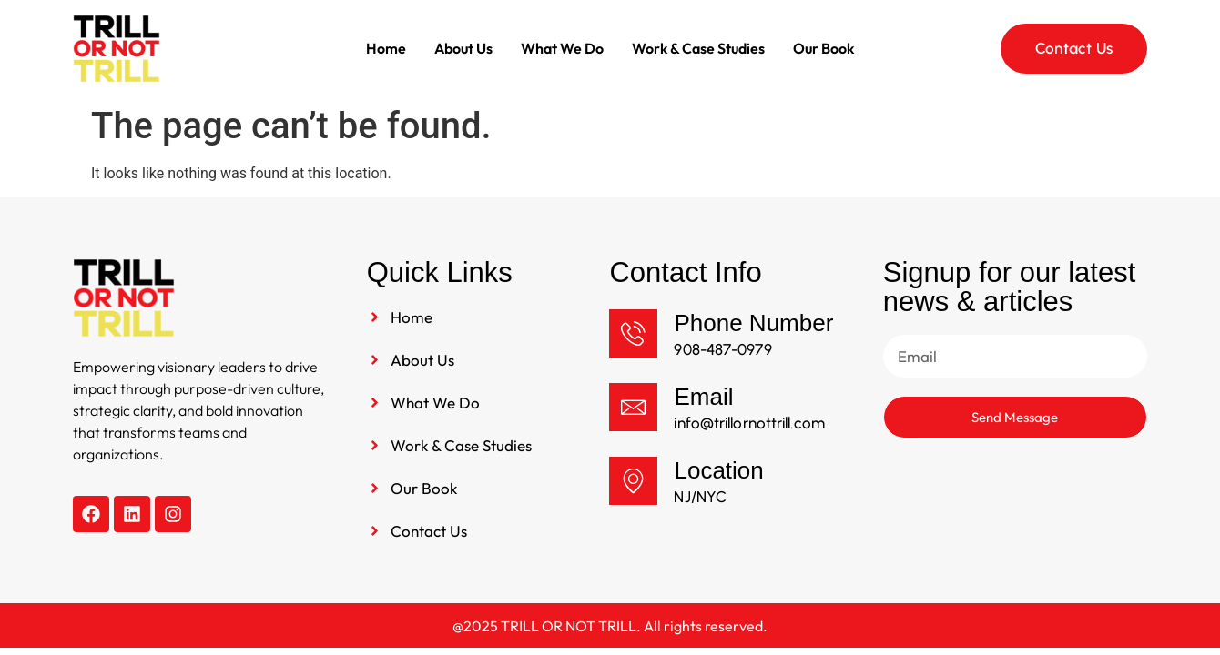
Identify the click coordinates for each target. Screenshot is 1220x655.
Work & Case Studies (698, 48)
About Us (463, 48)
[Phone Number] (633, 333)
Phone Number (753, 323)
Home (386, 48)
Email (703, 396)
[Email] (633, 407)
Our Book (823, 48)
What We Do (562, 48)
